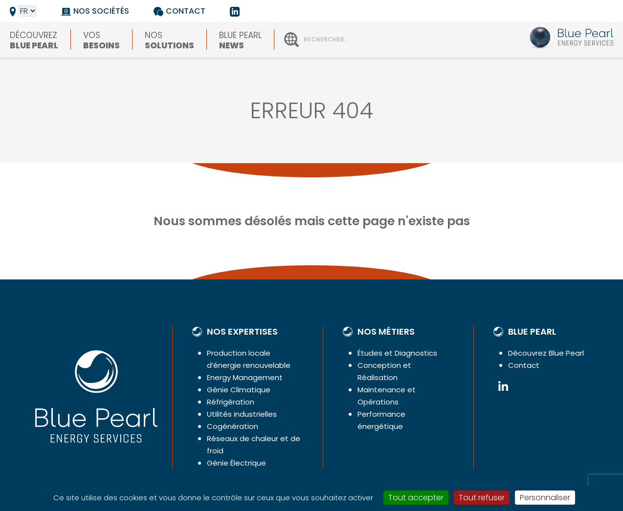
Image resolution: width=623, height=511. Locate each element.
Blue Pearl (240, 39)
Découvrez (34, 39)
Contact (185, 11)
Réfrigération (230, 402)
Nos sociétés (101, 11)
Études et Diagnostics (397, 353)
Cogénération (232, 426)
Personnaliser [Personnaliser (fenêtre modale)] (545, 497)
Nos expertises (242, 331)
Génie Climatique (238, 389)
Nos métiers (386, 331)
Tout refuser (482, 497)
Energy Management (245, 377)
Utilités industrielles (242, 414)
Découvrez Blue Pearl (546, 353)
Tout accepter (416, 497)
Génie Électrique (236, 463)
